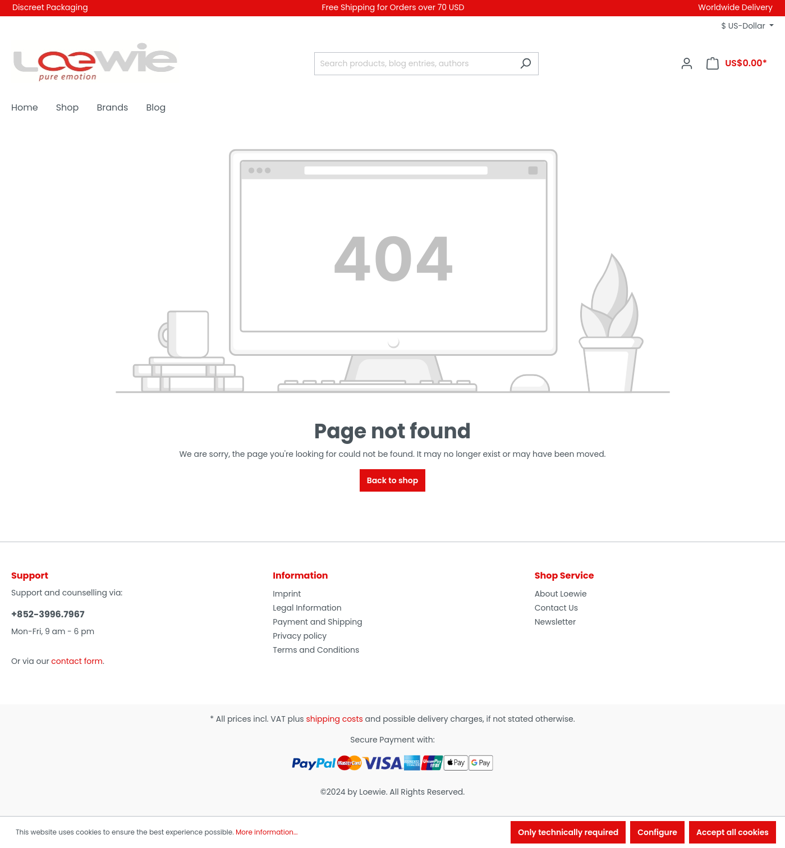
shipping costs (334, 719)
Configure (657, 832)
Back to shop (392, 480)
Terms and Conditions (316, 650)
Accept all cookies (732, 832)
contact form (77, 661)
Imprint (287, 593)
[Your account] (687, 63)
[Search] (525, 63)
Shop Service (564, 575)
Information (300, 575)
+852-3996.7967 (47, 614)
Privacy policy (300, 635)
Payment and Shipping (317, 621)
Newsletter (555, 621)
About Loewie (561, 593)
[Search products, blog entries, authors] (413, 63)
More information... (267, 832)
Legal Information (307, 607)
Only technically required (568, 832)
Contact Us (556, 607)
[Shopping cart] (737, 63)
